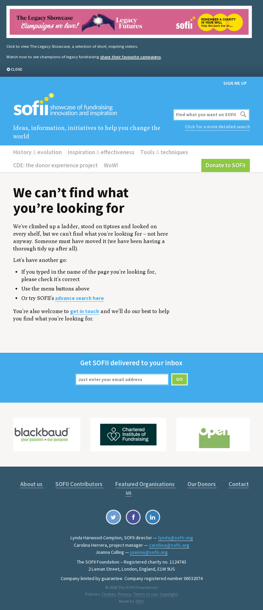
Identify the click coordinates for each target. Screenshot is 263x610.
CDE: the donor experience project (55, 164)
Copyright (168, 591)
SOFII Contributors (80, 482)
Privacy (124, 591)
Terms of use (145, 591)
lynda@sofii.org (175, 536)
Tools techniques (162, 151)
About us (32, 482)
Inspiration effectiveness (100, 151)
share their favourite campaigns (130, 56)
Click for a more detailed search (217, 126)
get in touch (84, 310)
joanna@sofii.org (149, 550)
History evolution (37, 151)
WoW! (110, 164)
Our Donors (201, 482)
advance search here (79, 297)
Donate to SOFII (226, 164)
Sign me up (235, 83)
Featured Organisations (145, 482)
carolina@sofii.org (169, 543)
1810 (139, 598)
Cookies (109, 591)
